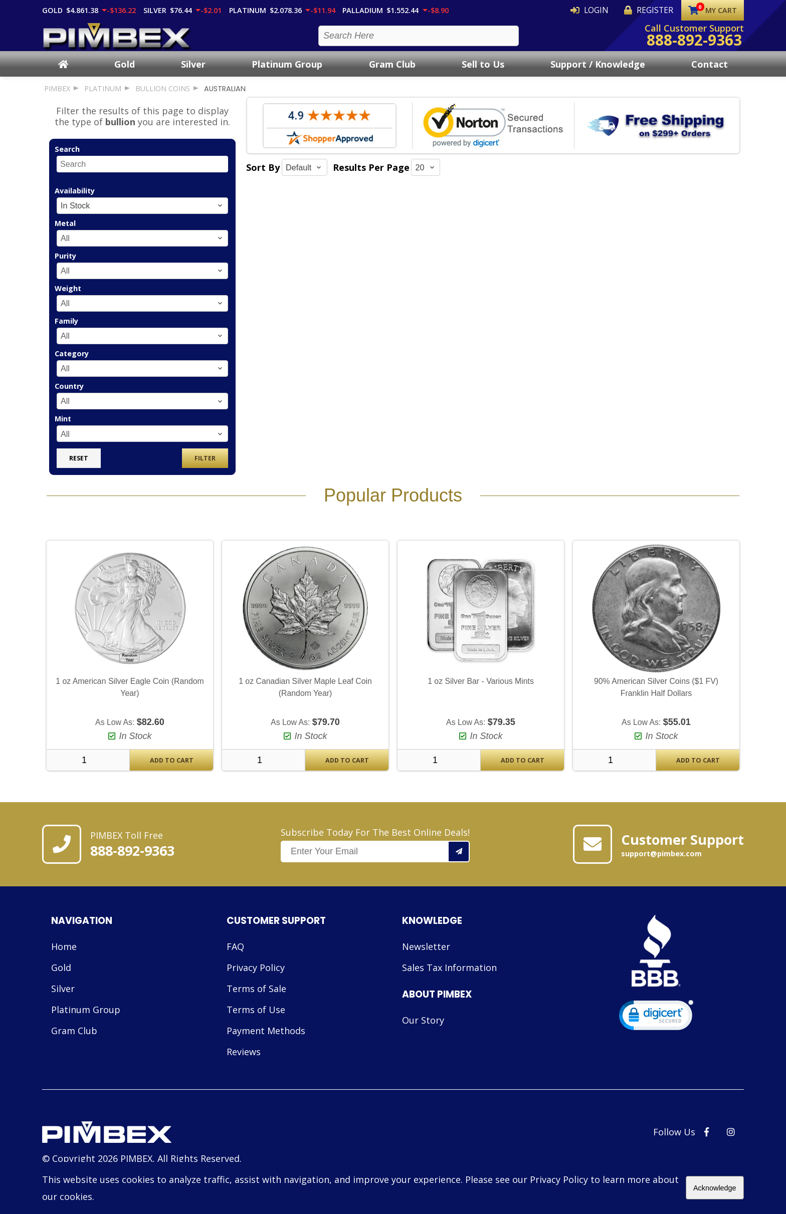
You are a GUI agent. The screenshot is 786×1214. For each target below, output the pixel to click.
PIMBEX (57, 97)
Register (656, 10)
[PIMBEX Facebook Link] (706, 1141)
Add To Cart (171, 769)
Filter (205, 467)
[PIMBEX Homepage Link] (117, 40)
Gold (124, 73)
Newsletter (426, 955)
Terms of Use (256, 1019)
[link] (656, 1026)
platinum (102, 97)
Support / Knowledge (597, 73)
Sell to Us (483, 73)
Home (64, 955)
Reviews (244, 1061)
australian (225, 98)
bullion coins (162, 97)
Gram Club (392, 73)
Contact (709, 73)
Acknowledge (714, 1188)
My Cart (712, 10)
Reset (78, 467)
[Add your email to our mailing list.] (459, 860)
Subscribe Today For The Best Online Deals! (375, 853)
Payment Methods (266, 1040)
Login (612, 10)
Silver (193, 73)
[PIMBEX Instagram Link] (731, 1141)
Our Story (423, 1029)
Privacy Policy (256, 976)
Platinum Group (287, 73)
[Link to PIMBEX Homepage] (142, 1142)
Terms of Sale (256, 998)
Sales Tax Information (449, 976)
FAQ (235, 955)
